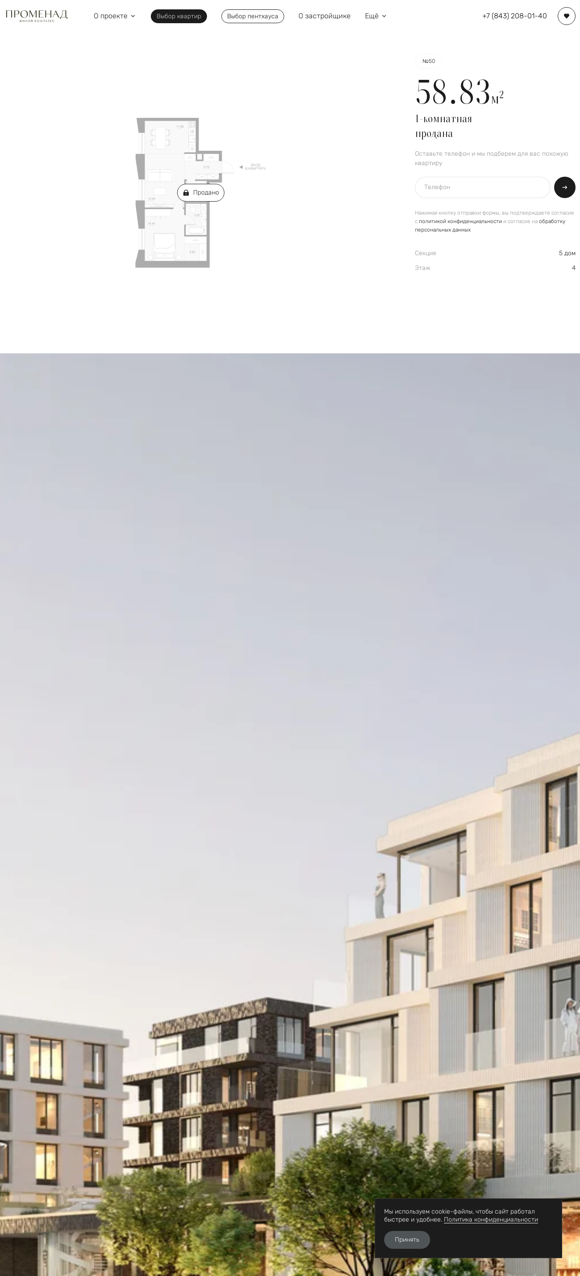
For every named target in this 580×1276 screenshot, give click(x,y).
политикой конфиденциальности (460, 221)
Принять (407, 1239)
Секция (425, 253)
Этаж (422, 268)
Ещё (376, 16)
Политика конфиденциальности (491, 1219)
